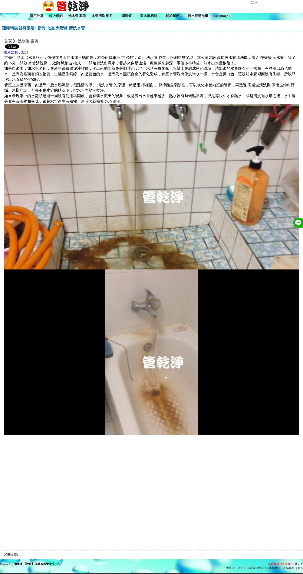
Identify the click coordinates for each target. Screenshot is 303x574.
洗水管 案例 (77, 16)
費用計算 (36, 16)
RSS (300, 568)
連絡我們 (274, 568)
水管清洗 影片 (104, 16)
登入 (254, 2)
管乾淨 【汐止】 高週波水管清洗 (34, 563)
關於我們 (174, 16)
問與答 (128, 16)
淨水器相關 (150, 16)
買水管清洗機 (198, 16)
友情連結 (288, 568)
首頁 (8, 41)
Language (222, 16)
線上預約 (56, 16)
